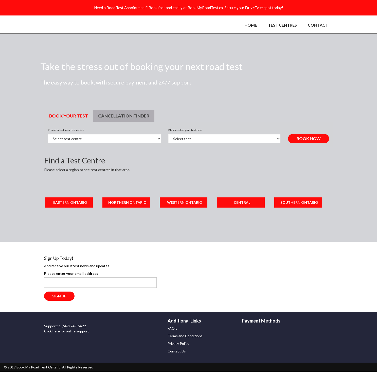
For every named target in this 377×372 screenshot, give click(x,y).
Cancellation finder (123, 116)
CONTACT (318, 25)
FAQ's (172, 328)
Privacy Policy (178, 344)
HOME (250, 25)
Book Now (308, 138)
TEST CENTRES (282, 25)
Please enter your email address (71, 273)
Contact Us (177, 351)
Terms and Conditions (185, 336)
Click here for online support (66, 331)
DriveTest (254, 7)
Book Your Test (68, 116)
